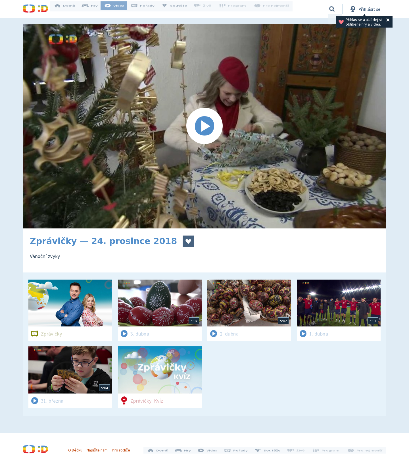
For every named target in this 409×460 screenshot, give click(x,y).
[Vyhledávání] (332, 9)
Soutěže (177, 9)
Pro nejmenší (272, 9)
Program (235, 9)
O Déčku (77, 448)
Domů (68, 9)
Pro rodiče (123, 448)
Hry (93, 9)
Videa (118, 9)
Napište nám (99, 448)
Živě (206, 9)
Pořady (146, 9)
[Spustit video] (204, 126)
